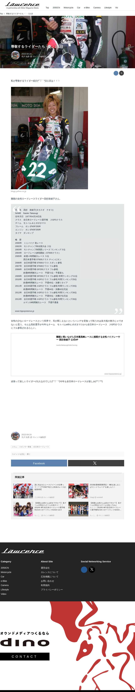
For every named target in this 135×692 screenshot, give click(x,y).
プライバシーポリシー (52, 589)
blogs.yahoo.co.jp (18, 191)
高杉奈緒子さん (51, 198)
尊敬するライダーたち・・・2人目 (37, 46)
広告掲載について (49, 576)
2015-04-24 (27, 54)
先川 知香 (26, 56)
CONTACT (25, 656)
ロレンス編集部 (39, 56)
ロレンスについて (49, 572)
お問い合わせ (47, 581)
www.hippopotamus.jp (24, 311)
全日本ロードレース (76, 381)
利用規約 (45, 585)
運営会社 (45, 568)
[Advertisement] (34, 406)
